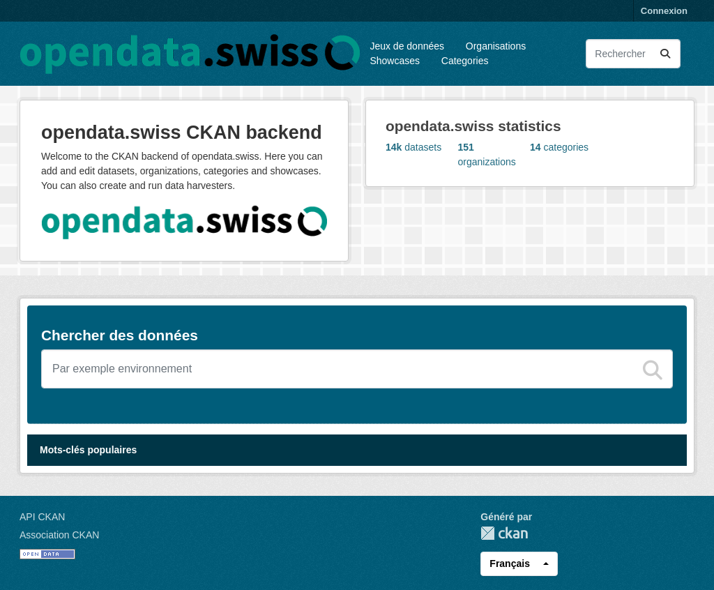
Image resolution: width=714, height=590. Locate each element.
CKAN (504, 533)
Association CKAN (59, 534)
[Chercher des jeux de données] (357, 368)
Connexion (664, 11)
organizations (487, 154)
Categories (465, 60)
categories (559, 147)
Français (509, 563)
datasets (413, 147)
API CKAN (42, 516)
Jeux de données (407, 46)
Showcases (395, 60)
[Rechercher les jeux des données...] (633, 53)
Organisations (496, 46)
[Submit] (665, 53)
